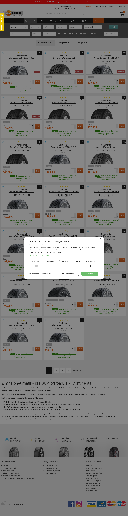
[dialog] (64, 258)
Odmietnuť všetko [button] (67, 274)
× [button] (101, 239)
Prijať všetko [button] (89, 274)
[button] (64, 256)
